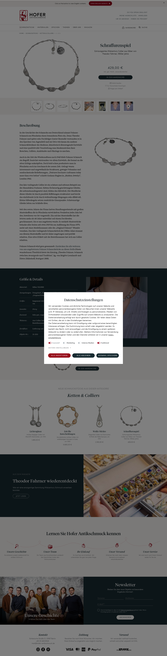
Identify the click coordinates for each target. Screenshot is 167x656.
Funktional (105, 343)
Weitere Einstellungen (58, 348)
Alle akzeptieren (59, 355)
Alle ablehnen (83, 355)
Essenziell (56, 343)
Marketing (71, 343)
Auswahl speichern (107, 355)
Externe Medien (88, 343)
